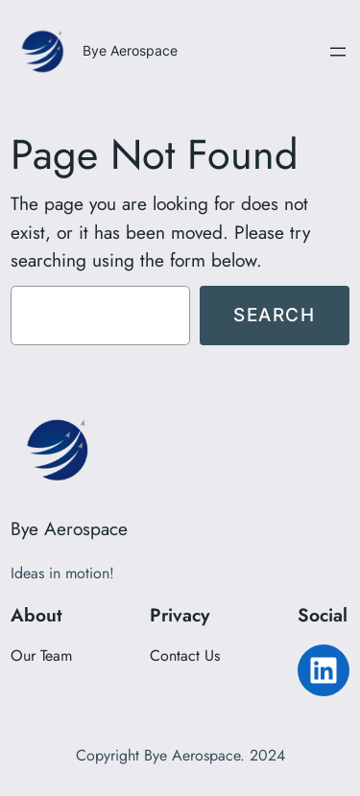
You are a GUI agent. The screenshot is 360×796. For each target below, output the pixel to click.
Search (274, 314)
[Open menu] (337, 51)
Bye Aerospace (130, 50)
